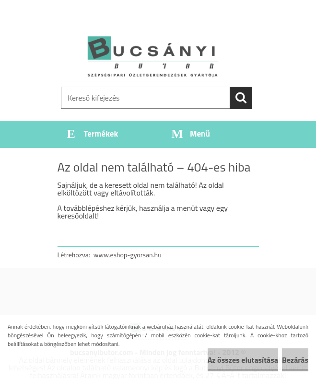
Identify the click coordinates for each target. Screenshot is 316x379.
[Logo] (152, 56)
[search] (241, 98)
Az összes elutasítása (243, 360)
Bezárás (295, 360)
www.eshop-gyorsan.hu (128, 255)
